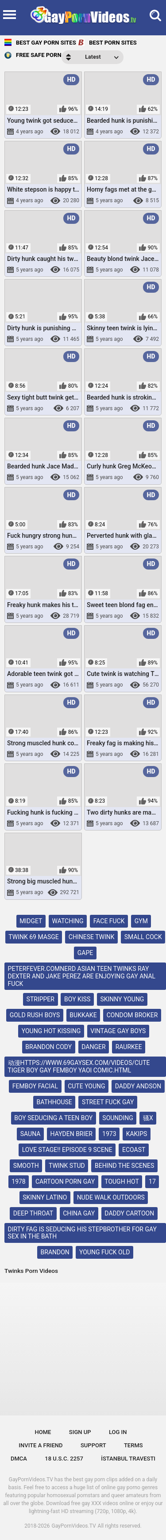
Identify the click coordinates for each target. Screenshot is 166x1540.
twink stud (67, 1165)
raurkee (129, 1046)
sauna (30, 1133)
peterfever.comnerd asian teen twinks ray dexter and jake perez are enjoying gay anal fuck (82, 976)
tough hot (121, 1181)
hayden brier (71, 1133)
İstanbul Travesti (128, 1458)
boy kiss (77, 999)
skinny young (122, 999)
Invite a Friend (40, 1445)
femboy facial (35, 1086)
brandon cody (48, 1046)
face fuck (109, 921)
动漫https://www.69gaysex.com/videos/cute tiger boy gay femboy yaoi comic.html (79, 1066)
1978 (18, 1181)
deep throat (33, 1213)
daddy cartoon (129, 1213)
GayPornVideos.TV (74, 1526)
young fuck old (104, 1252)
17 (152, 1181)
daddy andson (138, 1086)
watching (68, 921)
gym (141, 921)
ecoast (133, 1149)
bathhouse (54, 1102)
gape (85, 952)
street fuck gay (108, 1102)
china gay (79, 1213)
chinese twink (92, 936)
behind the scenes (124, 1165)
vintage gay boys (118, 1030)
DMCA (19, 1458)
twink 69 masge (33, 936)
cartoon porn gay (65, 1181)
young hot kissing (51, 1030)
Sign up (80, 1432)
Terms (133, 1445)
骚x (148, 1117)
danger (93, 1046)
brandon (55, 1252)
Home (43, 1432)
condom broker (132, 1015)
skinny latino (45, 1197)
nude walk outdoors (111, 1197)
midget (30, 921)
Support (93, 1445)
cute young (86, 1086)
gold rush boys (35, 1015)
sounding (117, 1117)
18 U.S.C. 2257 (64, 1458)
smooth (26, 1165)
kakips (136, 1133)
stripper (40, 999)
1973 (109, 1133)
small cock (143, 936)
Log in (118, 1432)
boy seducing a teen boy (53, 1117)
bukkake (83, 1015)
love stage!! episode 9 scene (67, 1149)
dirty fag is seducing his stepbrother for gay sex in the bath (82, 1233)
